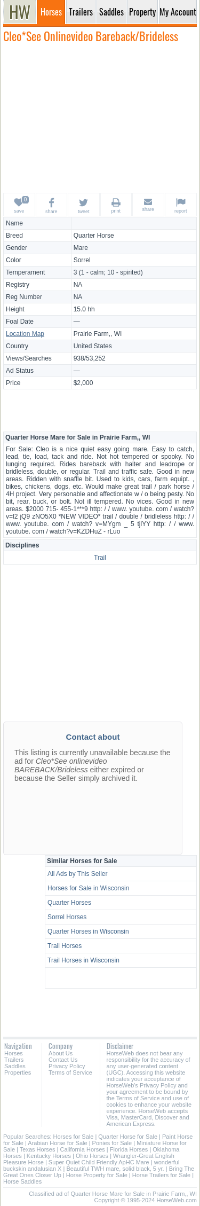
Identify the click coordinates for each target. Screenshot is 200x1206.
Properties (17, 1072)
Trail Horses (64, 946)
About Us (61, 1053)
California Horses (82, 1149)
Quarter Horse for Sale (127, 1136)
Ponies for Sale (112, 1143)
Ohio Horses (92, 1156)
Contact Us (63, 1059)
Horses (13, 1053)
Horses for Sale (73, 1136)
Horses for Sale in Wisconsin (88, 888)
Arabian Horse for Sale (57, 1143)
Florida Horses (129, 1149)
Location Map (25, 334)
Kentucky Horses (49, 1156)
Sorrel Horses (66, 917)
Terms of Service (70, 1072)
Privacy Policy (67, 1066)
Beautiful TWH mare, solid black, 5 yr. (115, 1168)
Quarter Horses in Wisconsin (88, 931)
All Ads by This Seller (77, 874)
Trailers (13, 1059)
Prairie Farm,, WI (98, 334)
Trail (100, 557)
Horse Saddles (22, 1181)
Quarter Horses (69, 902)
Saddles (15, 1066)
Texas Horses (37, 1149)
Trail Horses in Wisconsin (83, 960)
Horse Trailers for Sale (161, 1175)
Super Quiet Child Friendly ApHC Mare (99, 1162)
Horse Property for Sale (96, 1175)
